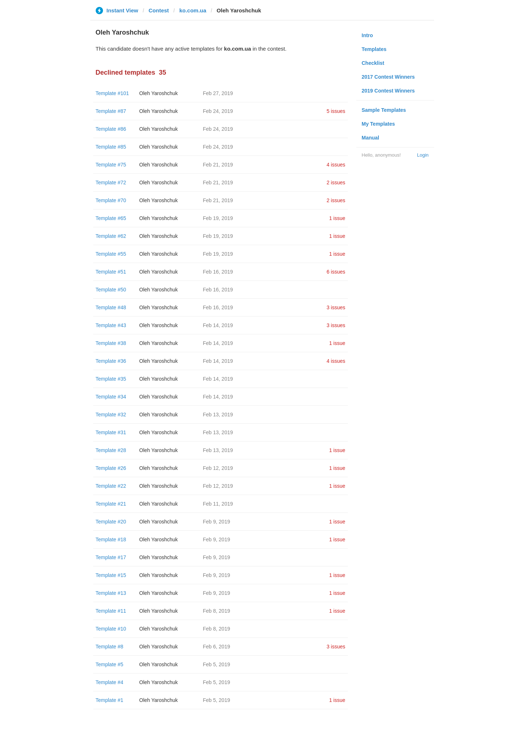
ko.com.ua (192, 10)
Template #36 (111, 361)
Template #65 (111, 218)
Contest (158, 10)
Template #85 (111, 147)
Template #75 (111, 165)
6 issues (335, 272)
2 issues (335, 182)
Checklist (373, 63)
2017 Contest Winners (388, 77)
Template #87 (111, 111)
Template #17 (111, 557)
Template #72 (111, 182)
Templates (374, 49)
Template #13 (111, 593)
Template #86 (111, 129)
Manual (370, 138)
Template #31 (111, 432)
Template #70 (111, 200)
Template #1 (109, 700)
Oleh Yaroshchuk (158, 93)
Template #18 (111, 539)
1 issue (337, 218)
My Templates (378, 124)
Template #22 (111, 486)
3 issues (335, 307)
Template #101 (112, 93)
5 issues (335, 111)
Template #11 (111, 611)
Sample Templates (384, 110)
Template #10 (111, 629)
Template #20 (111, 522)
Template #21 (111, 504)
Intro (367, 35)
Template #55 (111, 254)
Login (423, 155)
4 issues (335, 165)
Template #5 (109, 664)
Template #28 (111, 450)
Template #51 (111, 272)
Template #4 (109, 682)
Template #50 (111, 290)
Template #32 (111, 414)
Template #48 (111, 307)
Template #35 (111, 379)
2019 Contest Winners (388, 91)
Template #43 (111, 325)
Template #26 (111, 468)
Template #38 (111, 343)
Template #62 (111, 236)
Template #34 (111, 397)
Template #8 (109, 646)
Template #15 (111, 575)
